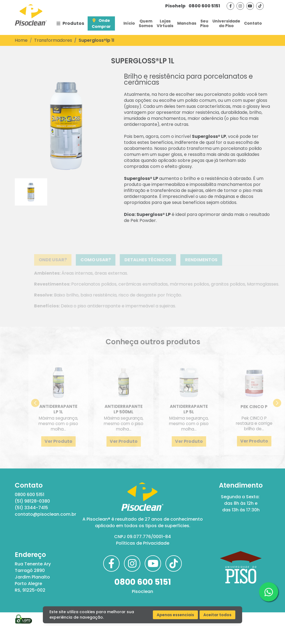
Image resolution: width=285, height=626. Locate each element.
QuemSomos (146, 23)
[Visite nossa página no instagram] (240, 6)
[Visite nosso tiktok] (260, 6)
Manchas (186, 23)
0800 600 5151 (192, 6)
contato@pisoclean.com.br (44, 514)
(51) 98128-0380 (32, 501)
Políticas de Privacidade (142, 543)
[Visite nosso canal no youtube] (250, 6)
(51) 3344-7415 (31, 508)
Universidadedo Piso (226, 23)
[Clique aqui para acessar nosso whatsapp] (268, 592)
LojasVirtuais (165, 23)
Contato (253, 23)
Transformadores (53, 40)
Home (21, 40)
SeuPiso (204, 23)
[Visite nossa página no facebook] (230, 6)
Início (129, 23)
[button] (47, 403)
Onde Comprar (101, 23)
